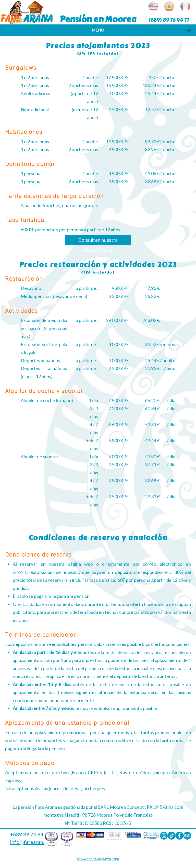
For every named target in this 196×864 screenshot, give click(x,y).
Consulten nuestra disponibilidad (98, 241)
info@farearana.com (33, 842)
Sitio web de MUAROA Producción (98, 858)
